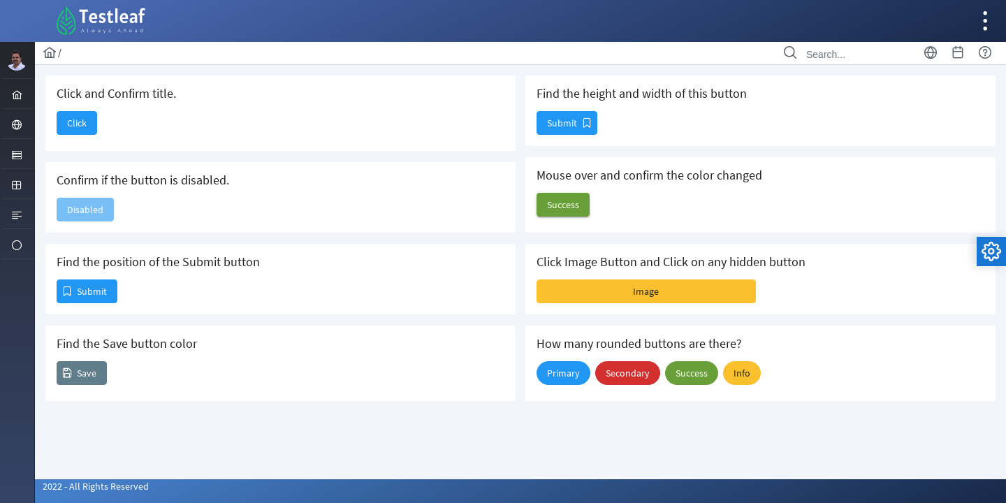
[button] (77, 123)
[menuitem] (17, 93)
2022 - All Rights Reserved (96, 486)
